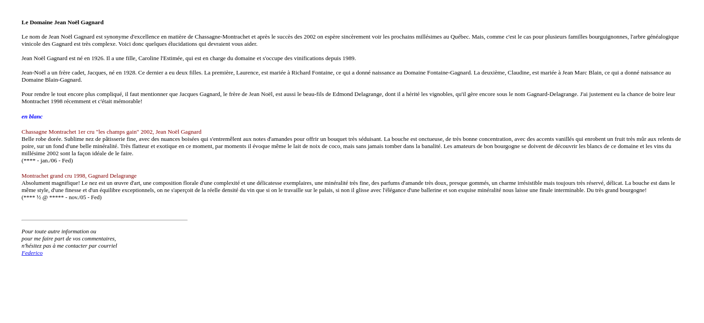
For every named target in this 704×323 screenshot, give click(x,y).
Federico (32, 252)
